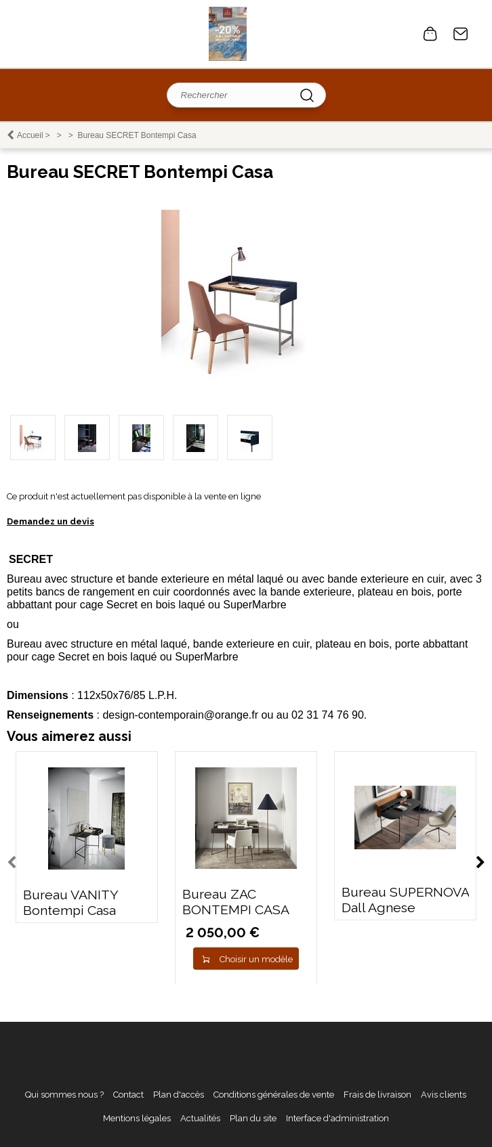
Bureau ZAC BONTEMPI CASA (235, 902)
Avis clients (443, 1094)
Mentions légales (137, 1118)
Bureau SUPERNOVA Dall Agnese (405, 900)
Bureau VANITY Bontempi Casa (70, 902)
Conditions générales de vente (273, 1094)
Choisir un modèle (256, 959)
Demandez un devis (50, 521)
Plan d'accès (178, 1094)
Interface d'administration (337, 1118)
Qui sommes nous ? (64, 1094)
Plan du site (253, 1118)
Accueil (30, 135)
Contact (461, 34)
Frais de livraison (377, 1094)
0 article (430, 34)
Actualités (200, 1118)
